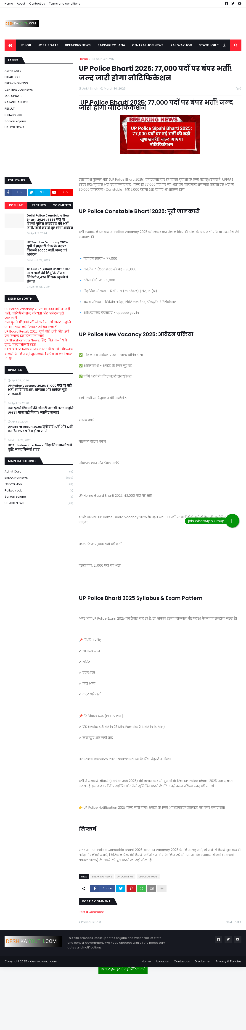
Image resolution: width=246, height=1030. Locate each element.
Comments (62, 205)
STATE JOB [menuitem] (207, 45)
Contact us (182, 961)
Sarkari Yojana (15, 121)
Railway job (13, 115)
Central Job (39, 484)
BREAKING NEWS (102, 59)
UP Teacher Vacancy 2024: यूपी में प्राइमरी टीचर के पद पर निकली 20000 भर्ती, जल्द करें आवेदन (48, 248)
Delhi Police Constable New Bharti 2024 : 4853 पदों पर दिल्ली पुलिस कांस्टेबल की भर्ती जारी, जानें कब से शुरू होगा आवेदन (50, 222)
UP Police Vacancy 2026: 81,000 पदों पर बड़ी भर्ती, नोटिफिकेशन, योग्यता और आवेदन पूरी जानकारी (37, 313)
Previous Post (91, 922)
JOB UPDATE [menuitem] (48, 45)
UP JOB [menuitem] (25, 45)
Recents (39, 205)
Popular (16, 205)
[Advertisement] (123, 1000)
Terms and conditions (64, 3)
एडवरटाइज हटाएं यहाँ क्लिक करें (123, 969)
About (21, 3)
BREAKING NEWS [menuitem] (78, 45)
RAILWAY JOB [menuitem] (181, 45)
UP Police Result (148, 876)
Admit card (13, 71)
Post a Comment (91, 912)
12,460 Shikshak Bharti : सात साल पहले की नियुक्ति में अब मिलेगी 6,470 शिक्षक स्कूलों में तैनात (49, 275)
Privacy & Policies (228, 961)
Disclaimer (203, 961)
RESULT (10, 108)
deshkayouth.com (43, 961)
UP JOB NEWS (125, 876)
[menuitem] (10, 45)
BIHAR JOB (12, 77)
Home (9, 3)
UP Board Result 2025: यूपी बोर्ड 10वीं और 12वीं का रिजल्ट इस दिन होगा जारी (37, 333)
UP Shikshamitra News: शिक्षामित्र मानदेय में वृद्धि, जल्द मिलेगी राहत (36, 342)
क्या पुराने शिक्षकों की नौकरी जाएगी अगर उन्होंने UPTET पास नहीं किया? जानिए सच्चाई (38, 324)
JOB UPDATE (13, 96)
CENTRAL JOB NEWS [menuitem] (148, 45)
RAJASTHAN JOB (16, 102)
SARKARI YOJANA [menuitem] (111, 45)
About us (162, 961)
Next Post (232, 922)
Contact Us (37, 3)
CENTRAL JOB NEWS (19, 89)
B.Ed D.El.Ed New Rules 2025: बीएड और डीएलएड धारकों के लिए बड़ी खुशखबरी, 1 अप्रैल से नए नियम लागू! (39, 353)
